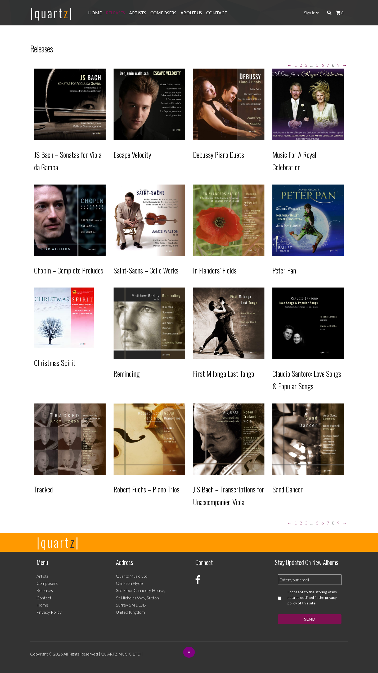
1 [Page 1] (295, 65)
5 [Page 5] (317, 65)
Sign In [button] (311, 12)
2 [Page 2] (301, 65)
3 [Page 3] (306, 65)
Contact (216, 12)
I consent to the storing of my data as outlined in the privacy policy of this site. (312, 597)
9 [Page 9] (338, 65)
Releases (115, 12)
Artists (137, 12)
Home (95, 12)
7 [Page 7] (328, 65)
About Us (191, 12)
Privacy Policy (49, 611)
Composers (163, 12)
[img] (329, 13)
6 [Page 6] (322, 65)
